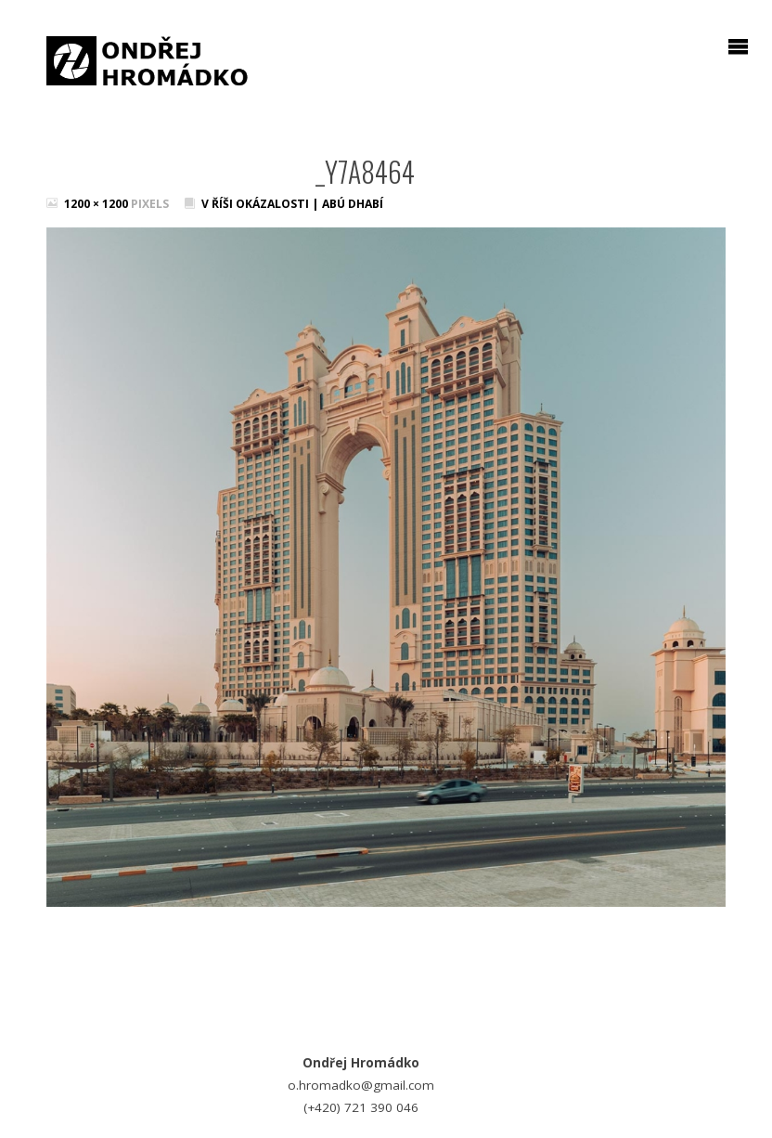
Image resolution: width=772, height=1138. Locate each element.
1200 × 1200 (97, 204)
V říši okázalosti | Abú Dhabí (292, 204)
